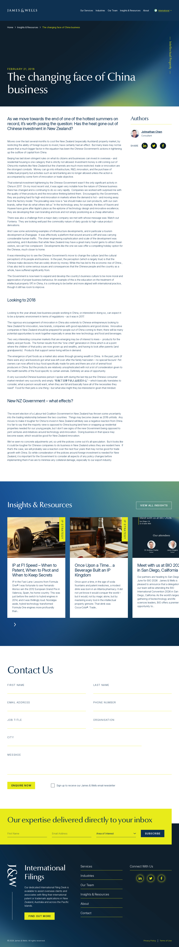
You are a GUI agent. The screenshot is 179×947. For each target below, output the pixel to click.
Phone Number (104, 702)
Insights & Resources (130, 10)
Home (10, 27)
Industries (100, 10)
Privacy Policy (150, 941)
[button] (15, 624)
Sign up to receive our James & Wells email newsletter (83, 785)
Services (86, 866)
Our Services (86, 10)
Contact (86, 913)
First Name (16, 685)
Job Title (14, 719)
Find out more (40, 916)
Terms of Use (166, 941)
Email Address (18, 702)
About (146, 10)
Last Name (101, 685)
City (10, 737)
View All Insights (154, 505)
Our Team (113, 10)
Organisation (103, 719)
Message (14, 754)
